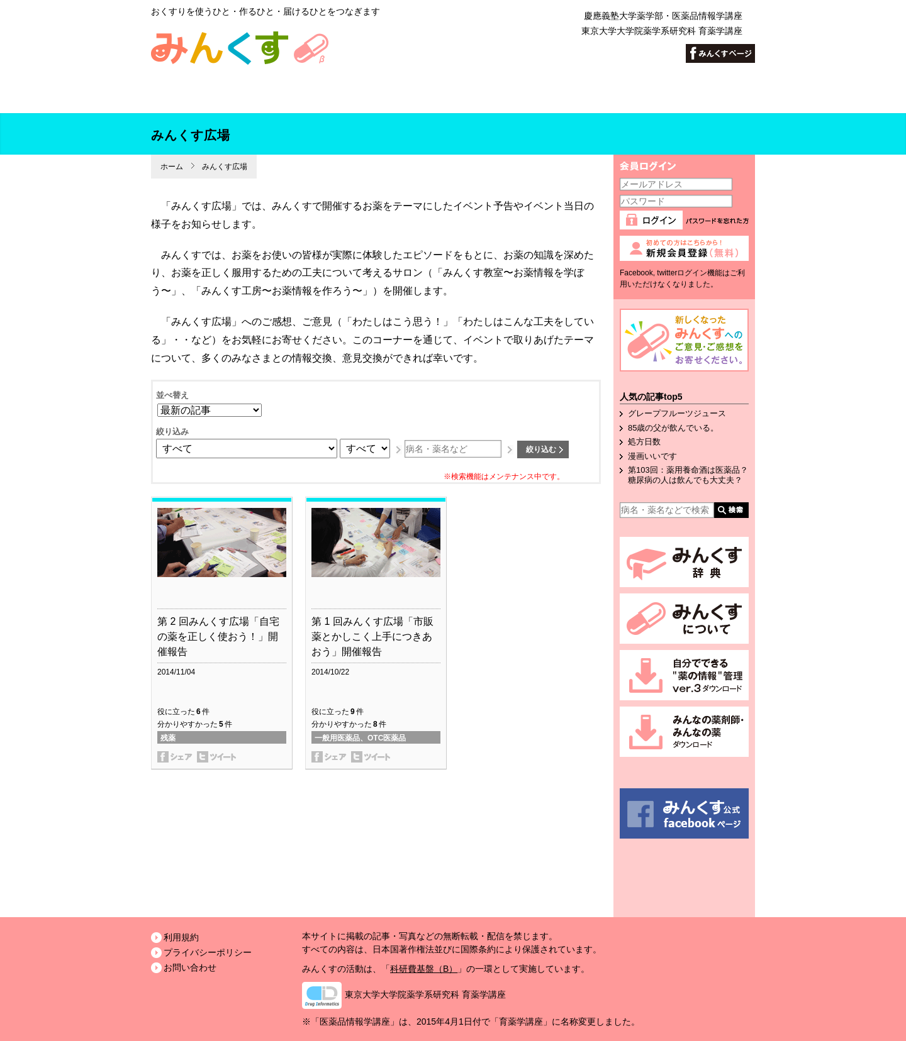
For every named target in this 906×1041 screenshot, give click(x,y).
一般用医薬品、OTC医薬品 (360, 738)
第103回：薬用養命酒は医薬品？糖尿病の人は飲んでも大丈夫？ (688, 475)
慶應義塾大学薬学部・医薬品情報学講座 (663, 16)
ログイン (653, 223)
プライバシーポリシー (208, 952)
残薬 (168, 738)
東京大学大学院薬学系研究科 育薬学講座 (661, 31)
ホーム (171, 166)
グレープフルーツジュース (677, 413)
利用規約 (181, 937)
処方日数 (644, 441)
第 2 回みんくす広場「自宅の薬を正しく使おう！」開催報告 (218, 636)
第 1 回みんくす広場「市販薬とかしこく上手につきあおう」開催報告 (372, 636)
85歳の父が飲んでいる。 (673, 427)
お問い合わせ (190, 967)
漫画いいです (652, 456)
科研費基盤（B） (423, 969)
